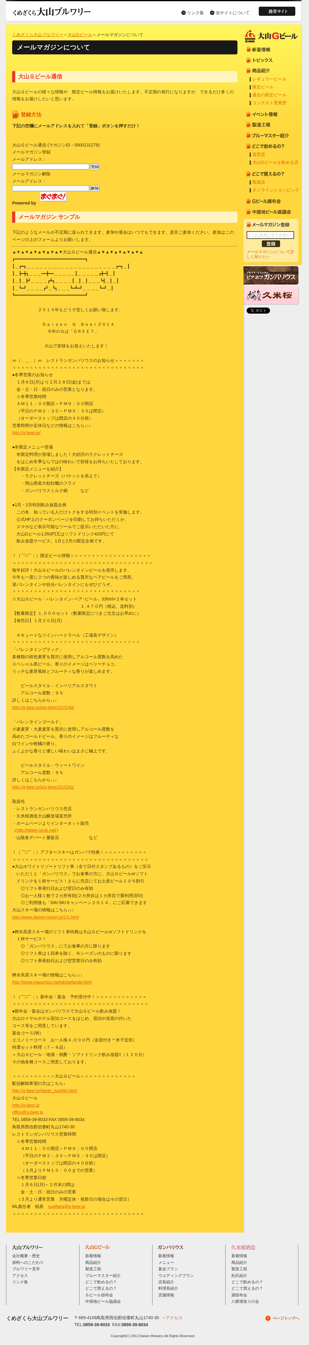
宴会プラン (168, 1269)
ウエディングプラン (176, 1276)
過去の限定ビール (269, 94)
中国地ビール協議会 (103, 1301)
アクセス (20, 1276)
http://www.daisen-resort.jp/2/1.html (45, 917)
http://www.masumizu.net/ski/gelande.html (52, 982)
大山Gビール (80, 34)
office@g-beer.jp (27, 1112)
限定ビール (263, 86)
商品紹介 (93, 1263)
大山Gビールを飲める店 (275, 162)
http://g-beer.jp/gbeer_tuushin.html (44, 1090)
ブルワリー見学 (26, 1269)
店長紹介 (166, 1282)
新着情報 (93, 1256)
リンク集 (195, 12)
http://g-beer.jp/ (26, 432)
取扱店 (258, 182)
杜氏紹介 (239, 1276)
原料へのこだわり (28, 1263)
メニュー (166, 1263)
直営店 (258, 154)
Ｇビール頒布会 (99, 1295)
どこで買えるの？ (101, 1288)
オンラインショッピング (275, 189)
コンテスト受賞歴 (269, 102)
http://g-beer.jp (26, 1105)
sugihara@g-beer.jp (66, 1206)
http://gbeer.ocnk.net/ (36, 830)
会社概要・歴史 (26, 1256)
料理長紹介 (168, 1288)
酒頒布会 (239, 1295)
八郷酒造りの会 (245, 1301)
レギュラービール (269, 79)
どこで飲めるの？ (101, 1282)
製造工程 (93, 1269)
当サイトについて (233, 12)
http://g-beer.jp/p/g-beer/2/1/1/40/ (43, 707)
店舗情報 (166, 1295)
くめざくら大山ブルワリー (37, 34)
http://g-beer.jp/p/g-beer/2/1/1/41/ (43, 787)
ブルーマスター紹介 (103, 1276)
